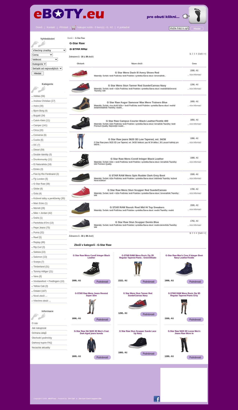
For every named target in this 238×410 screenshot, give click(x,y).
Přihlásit (63, 27)
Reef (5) (36, 237)
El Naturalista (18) (41, 164)
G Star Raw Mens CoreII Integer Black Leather (137, 158)
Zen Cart (71, 399)
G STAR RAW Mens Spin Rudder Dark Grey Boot (137, 175)
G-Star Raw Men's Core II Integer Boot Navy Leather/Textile (184, 256)
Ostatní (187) (39, 291)
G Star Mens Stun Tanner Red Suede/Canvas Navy (137, 85)
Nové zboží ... (39, 296)
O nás (35, 323)
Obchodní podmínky (42, 338)
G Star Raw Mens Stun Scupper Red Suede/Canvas (137, 190)
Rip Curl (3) (38, 247)
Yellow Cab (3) (40, 286)
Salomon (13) (39, 257)
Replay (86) (38, 242)
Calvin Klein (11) (41, 120)
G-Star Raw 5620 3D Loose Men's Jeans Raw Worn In (184, 332)
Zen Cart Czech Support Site (90, 399)
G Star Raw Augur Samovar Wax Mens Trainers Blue (137, 102)
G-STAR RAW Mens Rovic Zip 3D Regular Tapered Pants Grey (184, 294)
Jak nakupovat (39, 328)
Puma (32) (38, 232)
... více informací (194, 75)
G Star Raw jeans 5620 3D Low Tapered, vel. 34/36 (137, 139)
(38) (41, 184)
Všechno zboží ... (41, 300)
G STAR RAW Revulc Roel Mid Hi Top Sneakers (137, 207)
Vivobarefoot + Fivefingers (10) (48, 281)
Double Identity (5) (42, 154)
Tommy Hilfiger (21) (42, 271)
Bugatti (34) (38, 115)
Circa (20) (37, 130)
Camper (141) (39, 125)
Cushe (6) (37, 140)
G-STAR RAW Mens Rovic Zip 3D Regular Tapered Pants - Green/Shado (137, 256)
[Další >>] (202, 54)
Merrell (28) (38, 208)
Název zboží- (137, 64)
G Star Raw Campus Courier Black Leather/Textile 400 (137, 121)
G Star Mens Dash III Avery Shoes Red (137, 72)
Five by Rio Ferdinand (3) (45, 174)
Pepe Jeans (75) (41, 227)
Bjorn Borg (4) (39, 110)
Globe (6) (37, 188)
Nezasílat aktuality (41, 347)
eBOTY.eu (52, 399)
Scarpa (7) (38, 261)
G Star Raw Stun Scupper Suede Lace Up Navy (137, 332)
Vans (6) (37, 276)
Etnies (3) (37, 169)
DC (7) (36, 145)
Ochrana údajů (39, 333)
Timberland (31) (40, 266)
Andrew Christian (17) (43, 101)
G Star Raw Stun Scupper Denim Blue (137, 222)
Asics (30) (37, 106)
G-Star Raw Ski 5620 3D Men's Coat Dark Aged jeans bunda (91, 332)
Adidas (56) (38, 96)
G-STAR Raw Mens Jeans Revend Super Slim (91, 294)
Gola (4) (36, 193)
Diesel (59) (38, 149)
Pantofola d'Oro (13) (43, 222)
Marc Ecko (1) (39, 203)
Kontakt (51, 27)
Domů (39, 27)
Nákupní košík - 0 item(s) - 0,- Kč (95, 27)
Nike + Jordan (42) (42, 213)
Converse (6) (39, 135)
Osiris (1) (37, 218)
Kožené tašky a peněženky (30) (48, 198)
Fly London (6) (40, 179)
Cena (194, 64)
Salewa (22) (38, 252)
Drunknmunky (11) (42, 159)
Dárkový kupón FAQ (42, 342)
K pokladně (123, 27)
